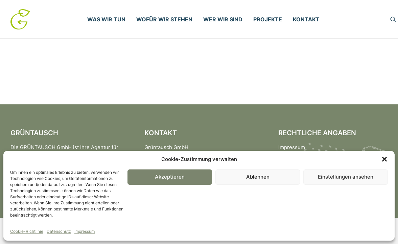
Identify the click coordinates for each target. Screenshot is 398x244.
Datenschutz (59, 231)
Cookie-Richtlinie (26, 231)
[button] (384, 159)
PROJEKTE (267, 19)
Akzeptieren (170, 177)
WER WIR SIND (222, 19)
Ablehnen (258, 177)
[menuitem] (106, 19)
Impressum (84, 231)
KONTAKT (306, 19)
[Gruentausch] (20, 19)
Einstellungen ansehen (345, 177)
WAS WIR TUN (106, 19)
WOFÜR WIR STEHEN (164, 19)
